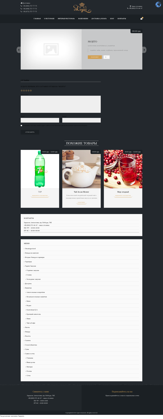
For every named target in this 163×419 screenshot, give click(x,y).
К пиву (29, 275)
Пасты (27, 327)
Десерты (28, 283)
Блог (112, 19)
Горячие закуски (33, 270)
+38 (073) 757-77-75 (29, 11)
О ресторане (49, 19)
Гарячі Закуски (30, 266)
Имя (23, 116)
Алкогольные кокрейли (36, 292)
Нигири (30, 367)
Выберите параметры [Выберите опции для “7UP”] (40, 195)
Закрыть (21, 416)
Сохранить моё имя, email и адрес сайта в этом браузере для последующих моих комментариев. (55, 125)
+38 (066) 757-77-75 (29, 6)
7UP (40, 192)
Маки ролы (31, 362)
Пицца (27, 332)
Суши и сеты (30, 354)
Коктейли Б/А (102, 45)
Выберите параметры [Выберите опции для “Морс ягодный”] (123, 195)
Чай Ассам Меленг (81, 192)
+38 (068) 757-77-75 (29, 9)
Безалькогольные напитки (37, 297)
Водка (29, 305)
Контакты (122, 19)
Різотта (27, 336)
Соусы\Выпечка (31, 345)
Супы (27, 349)
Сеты (28, 375)
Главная (37, 19)
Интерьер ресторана (66, 19)
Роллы (29, 371)
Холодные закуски (34, 279)
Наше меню (83, 19)
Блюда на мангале (32, 253)
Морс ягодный (123, 192)
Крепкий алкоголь (34, 314)
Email (64, 116)
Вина (28, 301)
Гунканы (30, 358)
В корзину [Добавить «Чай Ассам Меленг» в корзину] (81, 202)
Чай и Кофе (31, 323)
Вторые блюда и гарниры (34, 257)
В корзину (95, 57)
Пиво (29, 319)
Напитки (111, 45)
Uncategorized (30, 249)
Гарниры (28, 262)
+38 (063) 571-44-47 (135, 8)
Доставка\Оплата (99, 19)
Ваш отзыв (25, 94)
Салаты (28, 340)
